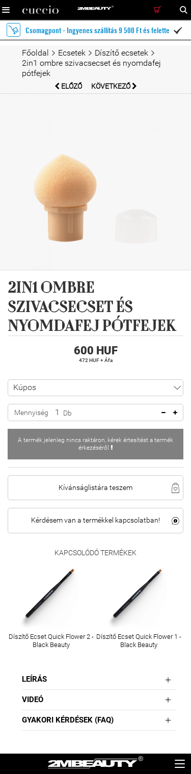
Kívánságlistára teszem (95, 487)
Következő (114, 86)
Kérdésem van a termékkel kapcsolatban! (95, 520)
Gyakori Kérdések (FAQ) (68, 720)
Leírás (34, 679)
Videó (32, 699)
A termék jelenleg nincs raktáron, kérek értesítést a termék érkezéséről (95, 443)
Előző (69, 86)
